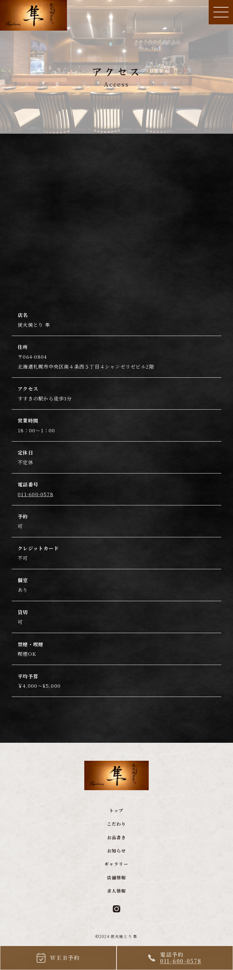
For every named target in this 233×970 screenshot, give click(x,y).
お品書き (116, 842)
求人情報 (116, 896)
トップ (116, 816)
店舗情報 (116, 882)
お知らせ (116, 856)
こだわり (116, 829)
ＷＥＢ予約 (65, 957)
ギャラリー (116, 869)
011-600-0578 (35, 499)
